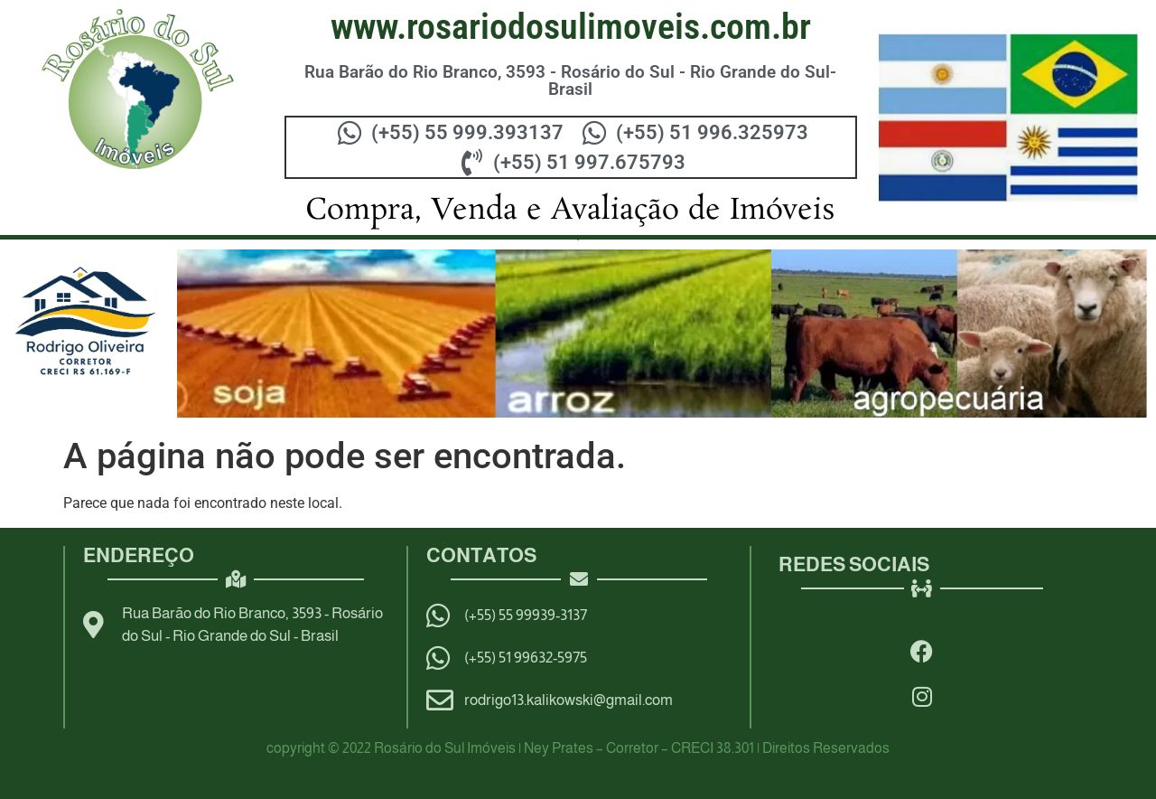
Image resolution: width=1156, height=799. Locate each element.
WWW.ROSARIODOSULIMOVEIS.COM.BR (571, 26)
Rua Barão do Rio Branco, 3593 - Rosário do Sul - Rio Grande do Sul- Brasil (570, 80)
